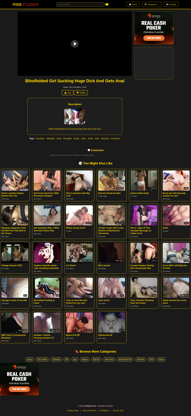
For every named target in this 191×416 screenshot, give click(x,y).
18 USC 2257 (118, 411)
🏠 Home (133, 4)
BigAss (85, 359)
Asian (161, 359)
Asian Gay (109, 359)
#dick (84, 138)
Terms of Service (89, 411)
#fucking (105, 138)
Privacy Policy (73, 411)
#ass (97, 138)
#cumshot (115, 138)
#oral (59, 138)
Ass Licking (42, 359)
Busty (29, 359)
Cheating (56, 359)
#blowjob (51, 138)
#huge (76, 138)
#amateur (40, 138)
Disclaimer (104, 411)
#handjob (67, 138)
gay (74, 359)
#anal (91, 138)
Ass (25, 4)
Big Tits (96, 359)
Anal (151, 359)
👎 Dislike (81, 93)
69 (67, 359)
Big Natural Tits (125, 359)
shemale (140, 359)
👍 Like (67, 93)
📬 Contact (171, 4)
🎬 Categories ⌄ (151, 4)
